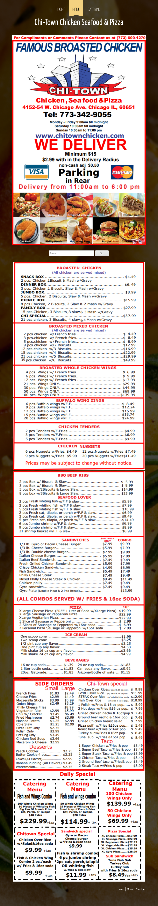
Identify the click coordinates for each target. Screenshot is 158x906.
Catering (94, 10)
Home (61, 10)
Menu (76, 10)
